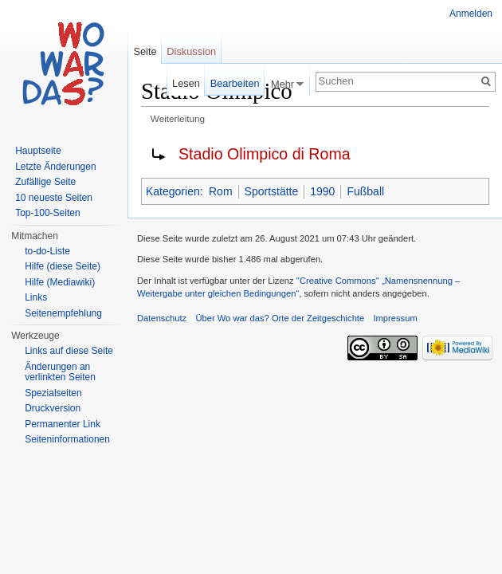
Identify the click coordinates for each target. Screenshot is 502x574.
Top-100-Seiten (47, 212)
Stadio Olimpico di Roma (264, 154)
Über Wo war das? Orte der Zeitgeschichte (279, 318)
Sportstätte (272, 191)
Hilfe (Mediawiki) (60, 282)
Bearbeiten (235, 83)
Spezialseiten (53, 393)
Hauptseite (38, 150)
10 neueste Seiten (53, 197)
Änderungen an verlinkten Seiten (60, 372)
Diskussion (191, 51)
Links (36, 297)
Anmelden (470, 13)
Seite (144, 51)
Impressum (395, 318)
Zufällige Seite (45, 181)
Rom (221, 191)
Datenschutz (161, 318)
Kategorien (173, 191)
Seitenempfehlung (63, 313)
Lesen (186, 83)
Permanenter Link (62, 424)
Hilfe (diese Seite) (62, 266)
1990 (322, 191)
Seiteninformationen (67, 439)
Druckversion (52, 408)
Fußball (365, 191)
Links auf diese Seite (69, 350)
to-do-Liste (47, 251)
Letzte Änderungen (55, 166)
